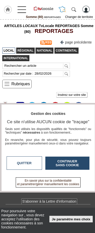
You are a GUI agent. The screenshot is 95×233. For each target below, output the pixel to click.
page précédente (76, 41)
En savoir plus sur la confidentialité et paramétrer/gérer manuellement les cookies (48, 182)
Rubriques (20, 84)
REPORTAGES (52, 31)
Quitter (24, 163)
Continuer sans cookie (67, 163)
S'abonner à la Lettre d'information (49, 201)
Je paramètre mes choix (71, 219)
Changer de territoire (79, 17)
